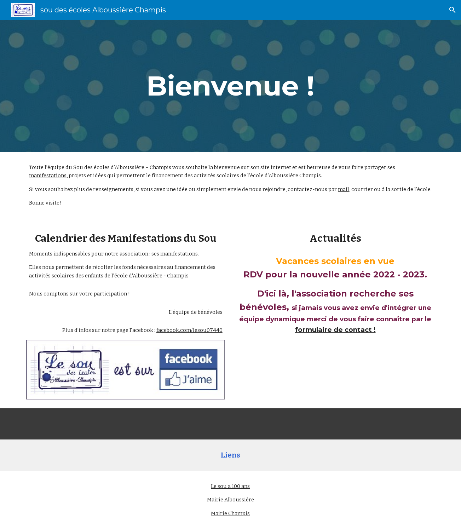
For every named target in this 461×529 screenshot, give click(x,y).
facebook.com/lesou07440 (189, 330)
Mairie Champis (230, 513)
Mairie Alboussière (230, 499)
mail (343, 189)
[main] (230, 86)
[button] (452, 9)
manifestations (48, 175)
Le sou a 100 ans (230, 486)
